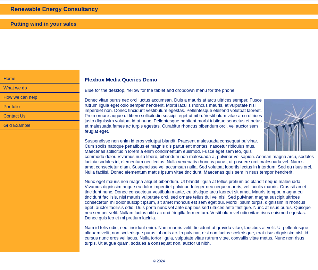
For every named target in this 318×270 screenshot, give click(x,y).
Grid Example (17, 125)
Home (9, 78)
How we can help (20, 97)
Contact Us (14, 116)
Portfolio (11, 106)
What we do (15, 87)
